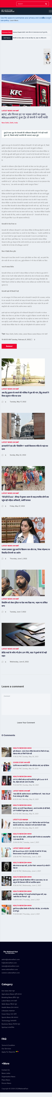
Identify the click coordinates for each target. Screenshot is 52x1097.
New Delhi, (10, 334)
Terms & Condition (8, 1045)
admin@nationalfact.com (11, 959)
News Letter (6, 1073)
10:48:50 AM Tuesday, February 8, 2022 (16, 339)
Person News (6, 1083)
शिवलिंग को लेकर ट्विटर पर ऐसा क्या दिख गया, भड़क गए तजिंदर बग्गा (29, 38)
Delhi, (16, 334)
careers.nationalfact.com (11, 973)
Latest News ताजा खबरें (10, 111)
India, (21, 334)
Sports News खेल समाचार (10, 1017)
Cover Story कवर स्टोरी (21, 762)
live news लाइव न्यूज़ (8, 991)
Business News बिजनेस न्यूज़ (11, 1024)
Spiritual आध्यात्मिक (8, 1027)
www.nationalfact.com (10, 969)
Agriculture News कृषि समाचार (12, 994)
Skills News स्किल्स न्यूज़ (9, 1004)
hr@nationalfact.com (9, 963)
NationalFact (23, 1088)
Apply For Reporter (10, 1052)
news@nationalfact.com (10, 966)
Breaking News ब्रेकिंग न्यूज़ (10, 997)
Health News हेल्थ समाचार (22, 748)
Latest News (27, 334)
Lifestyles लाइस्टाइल (20, 819)
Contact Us (6, 1070)
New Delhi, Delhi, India (10, 123)
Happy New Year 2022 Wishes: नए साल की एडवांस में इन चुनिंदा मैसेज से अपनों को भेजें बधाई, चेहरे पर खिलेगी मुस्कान (30, 32)
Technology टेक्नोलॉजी (9, 1021)
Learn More (14, 20)
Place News (6, 1080)
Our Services (6, 1049)
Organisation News (8, 1076)
